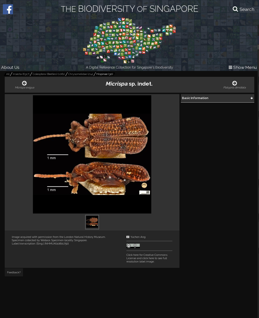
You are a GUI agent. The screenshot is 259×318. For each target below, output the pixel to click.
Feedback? (14, 272)
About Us (10, 67)
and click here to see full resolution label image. (146, 258)
